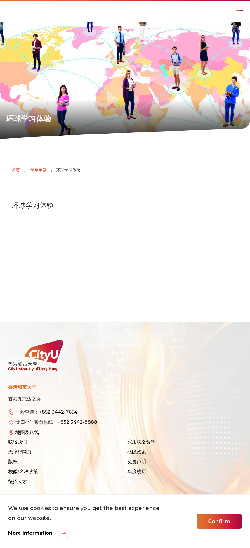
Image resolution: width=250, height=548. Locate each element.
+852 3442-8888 (77, 422)
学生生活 (38, 170)
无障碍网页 (20, 451)
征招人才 (17, 481)
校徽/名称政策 (23, 471)
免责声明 (136, 461)
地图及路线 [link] (27, 432)
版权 (13, 461)
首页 (16, 170)
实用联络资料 (141, 442)
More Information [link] (31, 533)
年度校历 (136, 471)
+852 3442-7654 (58, 412)
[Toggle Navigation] (239, 10)
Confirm (219, 521)
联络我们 (17, 442)
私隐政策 (136, 451)
